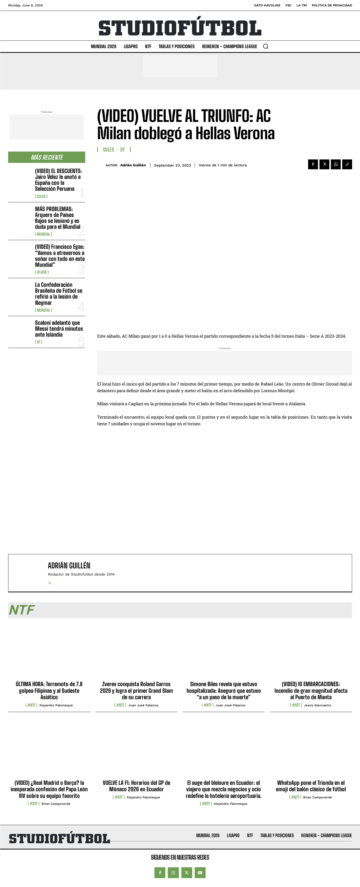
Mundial (43, 234)
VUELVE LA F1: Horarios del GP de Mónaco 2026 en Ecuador (136, 785)
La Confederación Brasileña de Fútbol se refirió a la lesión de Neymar (58, 293)
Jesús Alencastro (317, 705)
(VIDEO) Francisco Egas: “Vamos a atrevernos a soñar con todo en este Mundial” (60, 255)
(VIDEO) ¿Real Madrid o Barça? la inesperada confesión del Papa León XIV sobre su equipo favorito (49, 789)
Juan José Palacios (143, 705)
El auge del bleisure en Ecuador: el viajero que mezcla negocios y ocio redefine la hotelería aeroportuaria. (223, 789)
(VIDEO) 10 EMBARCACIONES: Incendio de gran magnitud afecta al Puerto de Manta (311, 690)
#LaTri (42, 272)
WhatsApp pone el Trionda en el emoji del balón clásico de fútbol (311, 785)
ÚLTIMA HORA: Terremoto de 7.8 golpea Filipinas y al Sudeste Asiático (49, 690)
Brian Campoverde (56, 804)
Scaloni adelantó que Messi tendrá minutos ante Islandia (59, 328)
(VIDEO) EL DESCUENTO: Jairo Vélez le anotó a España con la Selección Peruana (58, 180)
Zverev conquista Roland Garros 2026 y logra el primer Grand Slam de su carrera (136, 690)
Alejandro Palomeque (56, 705)
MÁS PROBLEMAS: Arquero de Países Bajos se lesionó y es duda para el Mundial (57, 218)
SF (38, 342)
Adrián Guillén (133, 165)
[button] (266, 46)
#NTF (31, 705)
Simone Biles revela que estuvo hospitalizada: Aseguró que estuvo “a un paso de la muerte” (224, 690)
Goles (41, 196)
